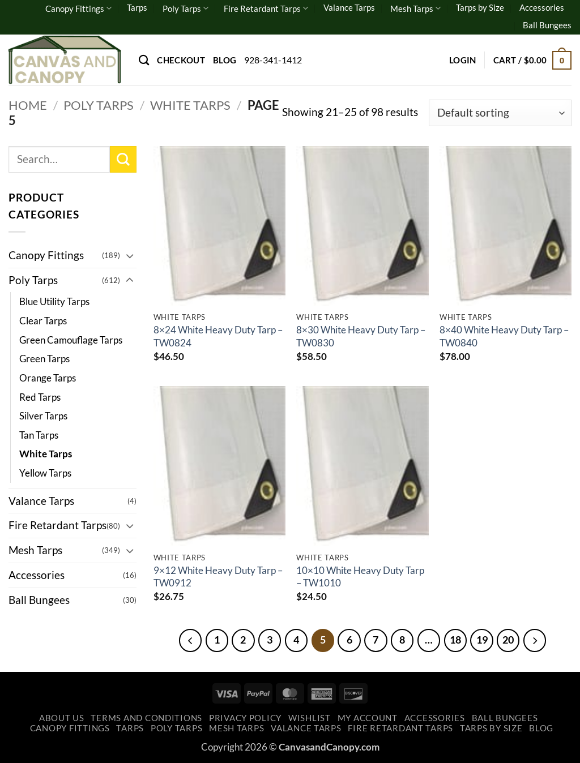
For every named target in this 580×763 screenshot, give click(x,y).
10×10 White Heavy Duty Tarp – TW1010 (360, 576)
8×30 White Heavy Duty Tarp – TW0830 (360, 336)
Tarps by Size (480, 7)
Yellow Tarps (45, 473)
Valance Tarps (349, 7)
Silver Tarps (43, 416)
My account (368, 718)
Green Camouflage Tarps (70, 340)
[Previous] (189, 640)
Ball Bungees (547, 25)
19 (482, 639)
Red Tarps (40, 397)
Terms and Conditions (146, 718)
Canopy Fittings (78, 8)
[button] (462, 60)
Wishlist (309, 718)
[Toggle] (130, 255)
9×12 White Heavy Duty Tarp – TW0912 (218, 576)
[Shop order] (500, 113)
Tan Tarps (38, 435)
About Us (61, 718)
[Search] (144, 60)
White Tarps (190, 105)
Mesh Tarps (415, 8)
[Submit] (123, 159)
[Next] (535, 640)
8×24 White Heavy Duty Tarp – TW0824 (218, 336)
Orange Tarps (47, 378)
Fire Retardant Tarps (266, 8)
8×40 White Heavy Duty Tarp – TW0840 (504, 336)
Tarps (137, 7)
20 (508, 639)
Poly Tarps (185, 8)
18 (455, 639)
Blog (224, 60)
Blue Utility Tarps (54, 301)
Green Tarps (44, 359)
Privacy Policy (245, 718)
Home (27, 105)
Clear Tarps (43, 321)
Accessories (541, 7)
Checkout (180, 60)
